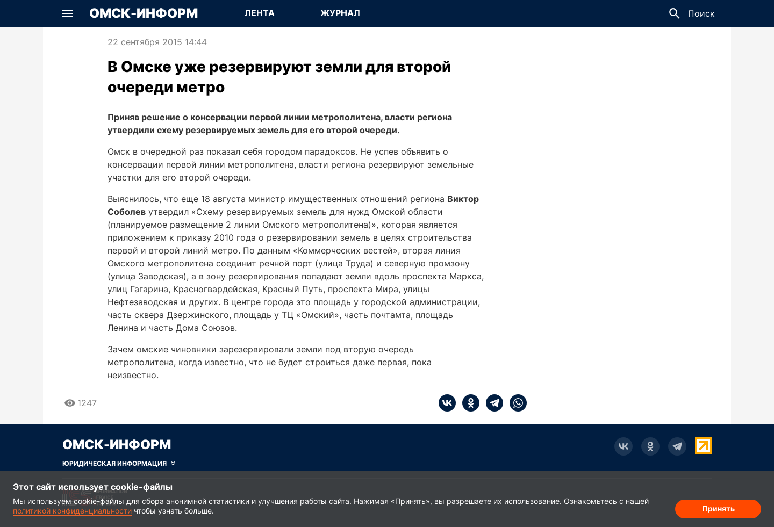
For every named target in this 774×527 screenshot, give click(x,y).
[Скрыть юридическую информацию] (118, 464)
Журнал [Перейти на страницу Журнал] (340, 13)
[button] (67, 13)
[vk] (447, 403)
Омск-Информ (143, 13)
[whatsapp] (515, 403)
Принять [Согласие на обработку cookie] (718, 508)
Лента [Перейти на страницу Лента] (260, 13)
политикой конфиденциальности (72, 510)
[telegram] (491, 403)
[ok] (467, 403)
